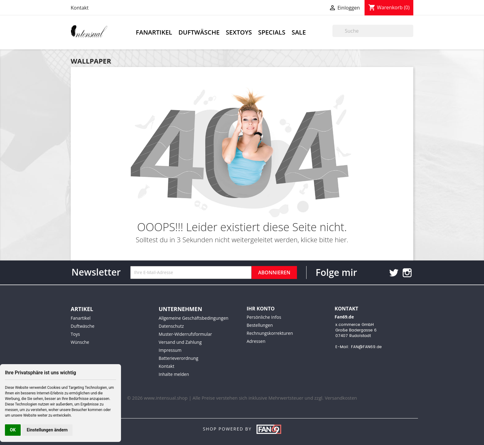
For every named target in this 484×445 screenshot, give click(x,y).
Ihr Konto (261, 308)
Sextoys (239, 32)
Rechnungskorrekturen (270, 333)
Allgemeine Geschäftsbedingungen (193, 318)
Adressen (256, 341)
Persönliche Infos (264, 317)
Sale (299, 32)
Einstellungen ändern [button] (47, 429)
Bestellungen (260, 325)
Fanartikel (154, 32)
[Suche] (372, 31)
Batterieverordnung (178, 358)
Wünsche (80, 342)
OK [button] (13, 429)
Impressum (170, 350)
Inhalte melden (174, 374)
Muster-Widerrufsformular (185, 334)
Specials (271, 32)
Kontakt (80, 7)
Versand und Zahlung (180, 342)
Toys (75, 334)
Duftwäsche (198, 32)
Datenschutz (171, 326)
